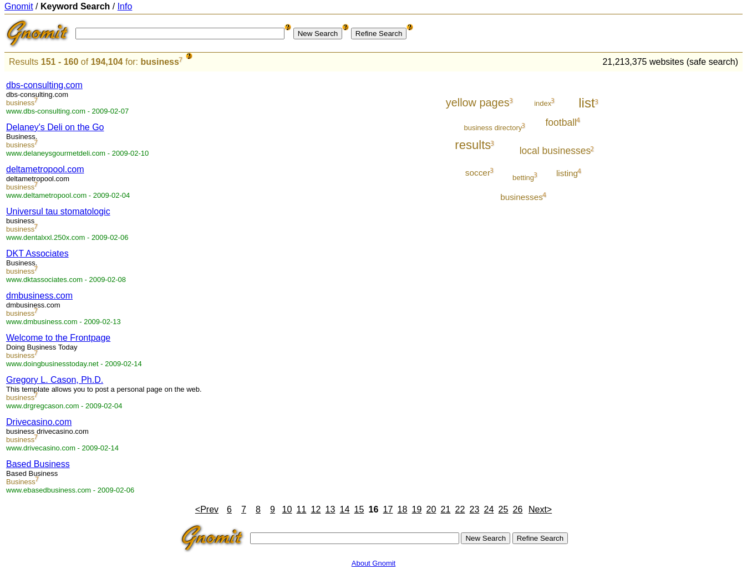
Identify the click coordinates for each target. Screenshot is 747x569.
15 (359, 509)
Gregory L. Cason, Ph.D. (54, 380)
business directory (493, 128)
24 (489, 509)
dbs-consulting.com (44, 85)
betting (523, 177)
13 (331, 509)
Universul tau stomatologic (58, 211)
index (542, 103)
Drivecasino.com (39, 422)
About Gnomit (374, 563)
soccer (477, 172)
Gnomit (18, 6)
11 (302, 509)
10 (287, 509)
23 (475, 509)
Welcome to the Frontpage (58, 337)
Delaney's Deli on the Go (55, 127)
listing (567, 173)
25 (504, 509)
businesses (521, 197)
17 (388, 509)
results (473, 145)
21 (446, 509)
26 (518, 509)
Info (125, 6)
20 (431, 509)
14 (345, 509)
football (561, 122)
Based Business (38, 464)
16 (374, 509)
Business (20, 482)
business (160, 61)
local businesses (555, 150)
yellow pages (478, 102)
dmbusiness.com (39, 295)
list (586, 102)
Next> (540, 509)
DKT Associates (37, 253)
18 (403, 509)
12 (316, 509)
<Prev (206, 509)
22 (460, 509)
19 (417, 509)
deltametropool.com (45, 169)
